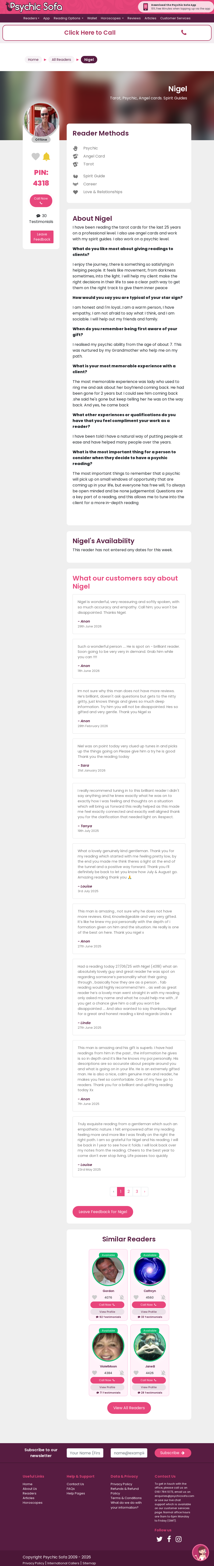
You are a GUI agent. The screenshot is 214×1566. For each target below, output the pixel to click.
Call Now (41, 200)
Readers (29, 1493)
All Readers (61, 59)
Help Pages (76, 1493)
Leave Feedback (42, 237)
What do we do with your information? (126, 1505)
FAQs (71, 1489)
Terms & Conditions (126, 1498)
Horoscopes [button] (111, 18)
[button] (107, 33)
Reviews (134, 18)
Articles (150, 18)
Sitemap (89, 1563)
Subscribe (173, 1453)
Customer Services (175, 18)
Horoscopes (33, 1503)
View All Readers (129, 1408)
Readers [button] (30, 18)
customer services (177, 1508)
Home (33, 59)
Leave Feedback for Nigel (103, 1212)
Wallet (92, 18)
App (46, 18)
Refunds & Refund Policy (125, 1491)
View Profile (107, 1312)
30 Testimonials (41, 218)
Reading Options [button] (67, 18)
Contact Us (75, 1484)
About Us (30, 1489)
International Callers (63, 1563)
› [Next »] (144, 1191)
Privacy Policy (121, 1484)
